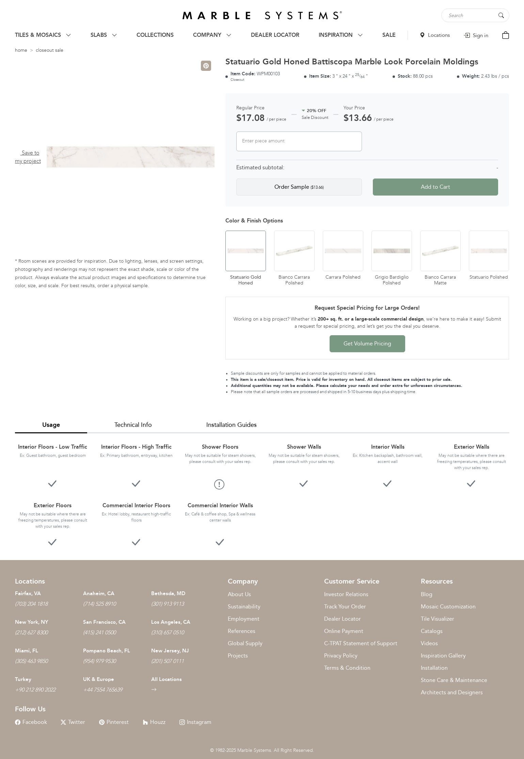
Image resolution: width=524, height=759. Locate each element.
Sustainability (244, 606)
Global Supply (245, 643)
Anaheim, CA (98, 593)
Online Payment (343, 631)
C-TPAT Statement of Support (360, 643)
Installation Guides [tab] (231, 425)
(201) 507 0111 (167, 661)
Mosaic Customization (448, 606)
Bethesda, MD (168, 593)
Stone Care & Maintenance (454, 680)
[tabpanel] (262, 491)
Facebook (31, 722)
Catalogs (432, 631)
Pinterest (114, 722)
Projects (238, 655)
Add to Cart (435, 187)
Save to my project (28, 157)
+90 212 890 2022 (35, 689)
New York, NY (31, 622)
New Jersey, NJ (170, 651)
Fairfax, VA (28, 593)
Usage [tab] (51, 425)
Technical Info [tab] (133, 425)
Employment (243, 619)
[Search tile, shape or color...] (475, 15)
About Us (239, 594)
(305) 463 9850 (31, 661)
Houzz (154, 722)
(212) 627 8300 (31, 632)
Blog (426, 594)
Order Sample (299, 187)
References (241, 631)
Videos (429, 643)
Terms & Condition (347, 668)
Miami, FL (26, 651)
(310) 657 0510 (167, 632)
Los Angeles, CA (170, 622)
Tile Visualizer (437, 619)
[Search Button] (501, 15)
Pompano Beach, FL (106, 651)
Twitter (73, 722)
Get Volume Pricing (367, 343)
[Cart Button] (505, 36)
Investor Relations (346, 594)
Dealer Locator (342, 619)
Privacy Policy (341, 655)
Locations (435, 35)
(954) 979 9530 (99, 661)
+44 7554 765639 (102, 689)
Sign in (475, 35)
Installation (434, 668)
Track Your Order (345, 606)
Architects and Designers (452, 692)
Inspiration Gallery (443, 655)
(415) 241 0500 (99, 632)
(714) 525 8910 (99, 604)
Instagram (195, 722)
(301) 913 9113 (167, 604)
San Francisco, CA (104, 622)
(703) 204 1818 (31, 604)
